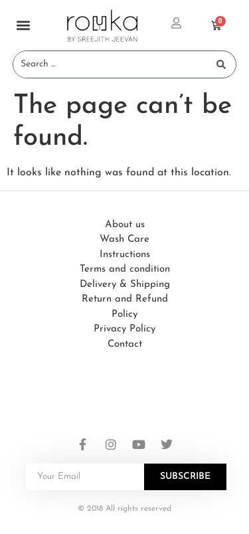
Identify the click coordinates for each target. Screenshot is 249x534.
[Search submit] (221, 64)
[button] (24, 26)
